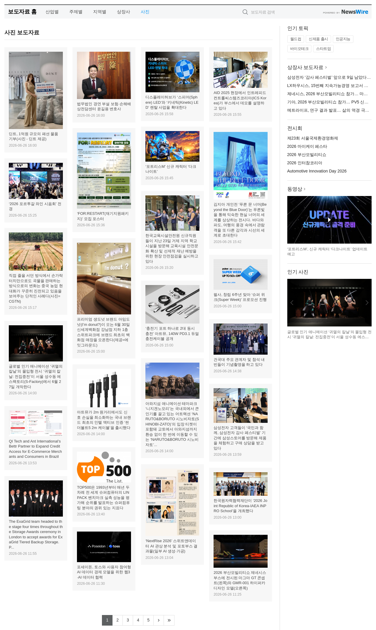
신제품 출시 (318, 39)
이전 (292, 302)
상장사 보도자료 (305, 67)
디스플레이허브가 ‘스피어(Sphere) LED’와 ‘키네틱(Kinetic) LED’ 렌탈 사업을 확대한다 (172, 102)
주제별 (76, 11)
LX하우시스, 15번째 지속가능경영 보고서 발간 (329, 85)
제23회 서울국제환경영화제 (312, 138)
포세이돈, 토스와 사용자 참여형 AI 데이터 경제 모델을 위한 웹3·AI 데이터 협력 (104, 572)
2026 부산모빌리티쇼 (306, 154)
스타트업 (323, 48)
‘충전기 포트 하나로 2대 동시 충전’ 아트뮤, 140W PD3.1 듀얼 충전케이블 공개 (172, 333)
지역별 (99, 11)
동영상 (294, 189)
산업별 (52, 11)
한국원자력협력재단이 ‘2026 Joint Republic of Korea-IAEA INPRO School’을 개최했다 (240, 505)
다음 (367, 302)
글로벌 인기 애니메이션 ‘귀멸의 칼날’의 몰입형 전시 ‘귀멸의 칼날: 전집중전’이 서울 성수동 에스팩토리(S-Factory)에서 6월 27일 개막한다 (36, 376)
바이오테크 (299, 48)
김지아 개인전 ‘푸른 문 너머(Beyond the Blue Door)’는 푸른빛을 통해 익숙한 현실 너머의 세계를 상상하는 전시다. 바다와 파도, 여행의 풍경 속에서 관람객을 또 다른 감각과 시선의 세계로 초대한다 (240, 219)
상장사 (123, 11)
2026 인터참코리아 (304, 162)
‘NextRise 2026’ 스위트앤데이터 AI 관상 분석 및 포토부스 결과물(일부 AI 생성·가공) (171, 546)
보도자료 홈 (22, 12)
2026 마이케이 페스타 (307, 146)
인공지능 (343, 39)
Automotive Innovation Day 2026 (317, 171)
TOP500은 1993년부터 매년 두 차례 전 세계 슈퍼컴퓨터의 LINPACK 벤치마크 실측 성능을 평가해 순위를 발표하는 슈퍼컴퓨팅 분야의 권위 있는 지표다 (103, 497)
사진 (145, 11)
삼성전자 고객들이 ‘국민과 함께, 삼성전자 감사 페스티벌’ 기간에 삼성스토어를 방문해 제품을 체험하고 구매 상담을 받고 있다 (240, 437)
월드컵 (295, 39)
